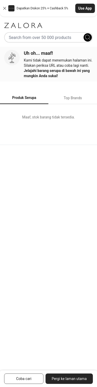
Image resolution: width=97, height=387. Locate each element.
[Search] (88, 37)
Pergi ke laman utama (69, 379)
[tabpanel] (48, 117)
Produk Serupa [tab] (24, 98)
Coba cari (23, 379)
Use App (85, 8)
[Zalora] (48, 25)
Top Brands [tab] (73, 98)
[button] (48, 8)
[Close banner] (4, 8)
